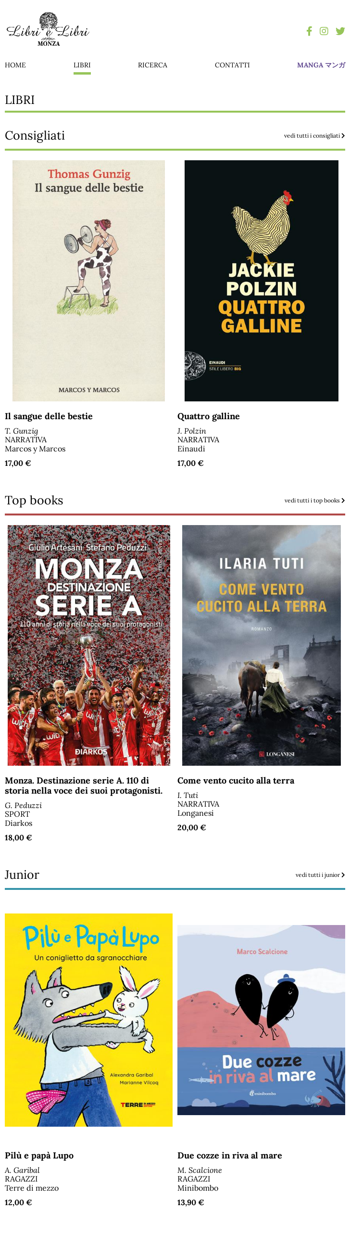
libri (82, 65)
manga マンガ (321, 65)
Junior (175, 874)
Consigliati (175, 135)
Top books (175, 500)
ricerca (152, 65)
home (15, 65)
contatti (232, 65)
